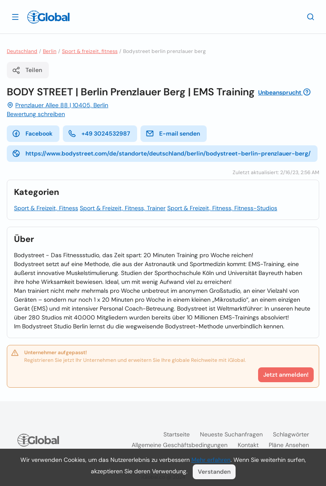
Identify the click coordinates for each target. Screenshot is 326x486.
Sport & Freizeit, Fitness (46, 208)
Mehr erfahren (210, 460)
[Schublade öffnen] (15, 16)
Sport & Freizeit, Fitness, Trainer (123, 208)
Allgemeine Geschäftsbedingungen (180, 445)
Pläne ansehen (289, 445)
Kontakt (248, 445)
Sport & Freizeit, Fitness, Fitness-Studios (222, 208)
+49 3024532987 (99, 133)
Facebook (32, 133)
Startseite (176, 434)
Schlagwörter (291, 434)
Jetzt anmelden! (286, 374)
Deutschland (22, 51)
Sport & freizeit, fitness (90, 51)
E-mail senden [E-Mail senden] (173, 133)
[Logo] (48, 16)
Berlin (49, 51)
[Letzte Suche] (310, 16)
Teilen (27, 70)
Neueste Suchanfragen (231, 434)
